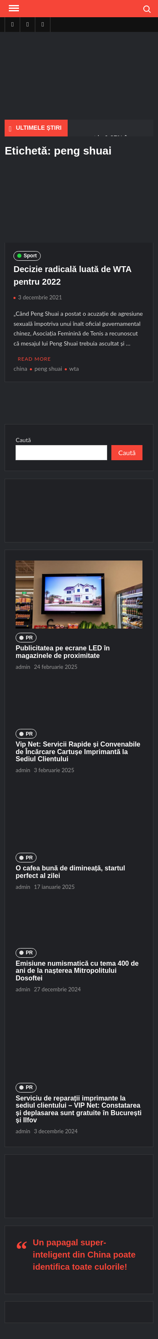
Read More (34, 359)
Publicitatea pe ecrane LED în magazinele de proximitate (63, 652)
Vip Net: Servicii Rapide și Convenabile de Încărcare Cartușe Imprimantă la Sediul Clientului (78, 752)
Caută (23, 439)
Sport (30, 256)
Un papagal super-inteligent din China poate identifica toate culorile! (84, 1254)
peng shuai (48, 368)
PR (29, 638)
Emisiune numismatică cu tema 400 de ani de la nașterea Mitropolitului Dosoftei (77, 971)
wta (74, 368)
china (20, 368)
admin (23, 666)
